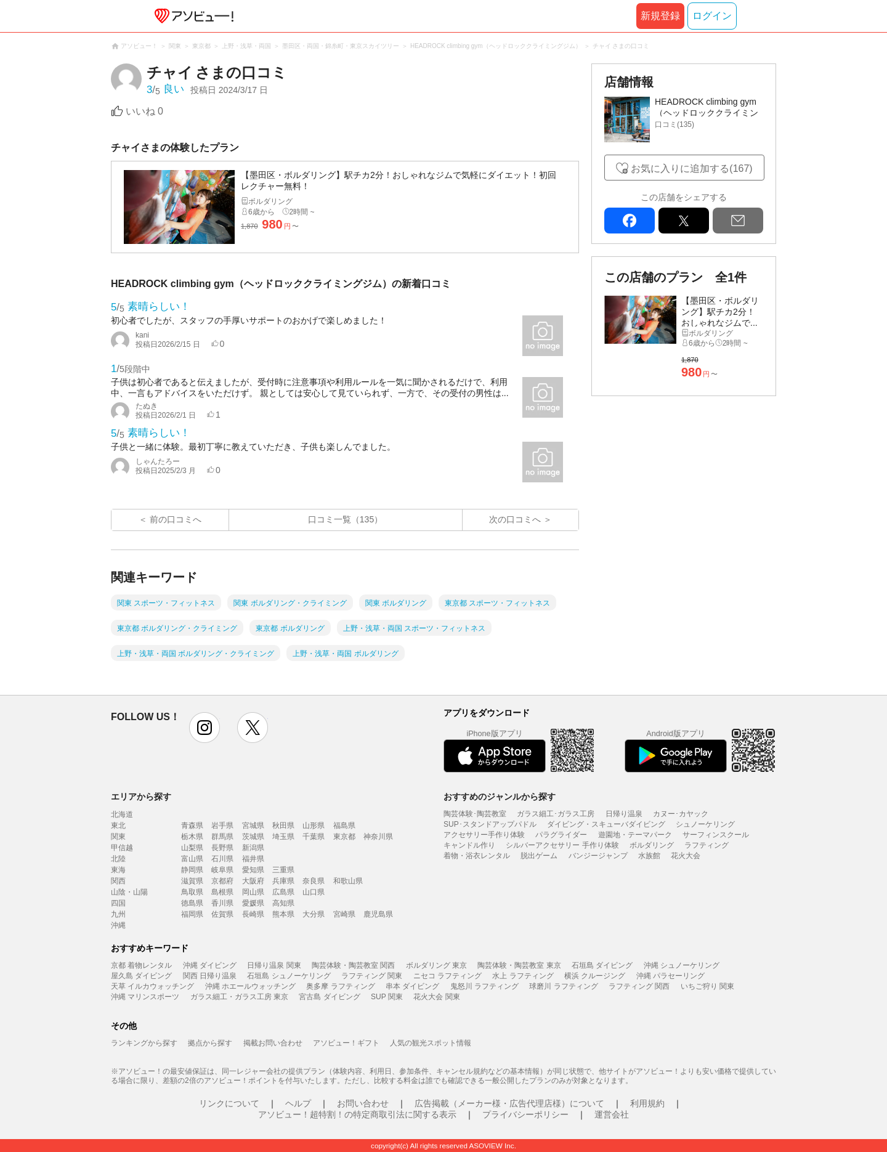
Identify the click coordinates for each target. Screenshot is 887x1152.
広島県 (283, 892)
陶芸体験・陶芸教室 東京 (519, 965)
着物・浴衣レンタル (477, 855)
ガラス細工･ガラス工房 (555, 813)
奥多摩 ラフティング (340, 986)
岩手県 (222, 825)
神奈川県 (378, 836)
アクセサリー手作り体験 (484, 834)
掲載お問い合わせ (272, 1043)
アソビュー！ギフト (346, 1043)
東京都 (344, 836)
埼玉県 (283, 836)
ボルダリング (652, 845)
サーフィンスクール (715, 834)
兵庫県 (283, 881)
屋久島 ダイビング (141, 975)
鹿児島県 (378, 914)
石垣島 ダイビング (602, 965)
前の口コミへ (175, 519)
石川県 (222, 858)
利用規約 (647, 1103)
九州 (118, 914)
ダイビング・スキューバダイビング (606, 824)
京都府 (222, 881)
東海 (118, 870)
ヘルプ (298, 1103)
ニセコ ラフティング (447, 975)
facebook (629, 220)
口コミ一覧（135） (345, 519)
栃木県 (192, 836)
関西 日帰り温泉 (210, 975)
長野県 (222, 847)
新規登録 (660, 15)
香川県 (222, 903)
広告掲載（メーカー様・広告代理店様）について (509, 1103)
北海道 (122, 814)
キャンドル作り (469, 845)
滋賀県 (192, 881)
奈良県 (313, 881)
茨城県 (253, 836)
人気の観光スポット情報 (430, 1043)
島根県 (222, 892)
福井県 (253, 858)
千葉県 (313, 836)
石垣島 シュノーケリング (288, 975)
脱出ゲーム (538, 855)
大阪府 (253, 881)
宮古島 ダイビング (329, 996)
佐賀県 (222, 914)
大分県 (313, 914)
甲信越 (122, 847)
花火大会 (685, 855)
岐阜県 (222, 870)
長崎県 (253, 914)
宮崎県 (344, 914)
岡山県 (253, 892)
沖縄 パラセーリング (670, 975)
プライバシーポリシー (525, 1114)
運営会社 (611, 1114)
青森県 (192, 825)
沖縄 (118, 925)
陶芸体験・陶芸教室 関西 (353, 965)
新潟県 (253, 847)
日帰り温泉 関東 (274, 965)
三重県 (283, 870)
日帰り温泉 (624, 813)
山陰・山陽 (129, 892)
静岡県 (192, 870)
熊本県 (283, 914)
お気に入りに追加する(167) (691, 168)
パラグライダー (561, 834)
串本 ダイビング (412, 986)
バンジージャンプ (598, 855)
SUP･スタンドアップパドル (490, 824)
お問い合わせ (363, 1103)
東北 (118, 825)
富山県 (192, 858)
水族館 (649, 855)
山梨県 (192, 847)
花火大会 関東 (436, 996)
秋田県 (283, 825)
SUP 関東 (387, 996)
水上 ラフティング (522, 975)
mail (738, 220)
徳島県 (192, 903)
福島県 (344, 825)
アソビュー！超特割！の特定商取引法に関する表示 (357, 1114)
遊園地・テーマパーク (635, 834)
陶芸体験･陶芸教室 (475, 813)
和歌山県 (348, 881)
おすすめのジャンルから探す (500, 796)
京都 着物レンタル (141, 965)
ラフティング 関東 (371, 975)
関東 (118, 836)
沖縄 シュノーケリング (681, 965)
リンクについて (229, 1103)
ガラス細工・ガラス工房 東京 (239, 996)
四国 (118, 903)
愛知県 (253, 870)
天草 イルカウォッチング (152, 986)
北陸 (118, 858)
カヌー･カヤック (680, 813)
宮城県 (253, 825)
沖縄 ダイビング (210, 965)
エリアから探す (141, 796)
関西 (118, 881)
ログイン (712, 15)
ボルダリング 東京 (436, 965)
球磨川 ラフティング (563, 986)
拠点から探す (210, 1043)
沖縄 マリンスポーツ (145, 996)
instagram (204, 727)
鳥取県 (192, 892)
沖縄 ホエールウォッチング (250, 986)
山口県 (313, 892)
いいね (144, 111)
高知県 (283, 903)
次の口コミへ (515, 519)
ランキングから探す (144, 1043)
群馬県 (222, 836)
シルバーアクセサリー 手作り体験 (562, 845)
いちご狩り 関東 (707, 986)
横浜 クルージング (594, 975)
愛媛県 (253, 903)
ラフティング (706, 845)
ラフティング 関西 (639, 986)
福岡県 (192, 914)
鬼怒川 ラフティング (484, 986)
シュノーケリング (705, 824)
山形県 (313, 825)
